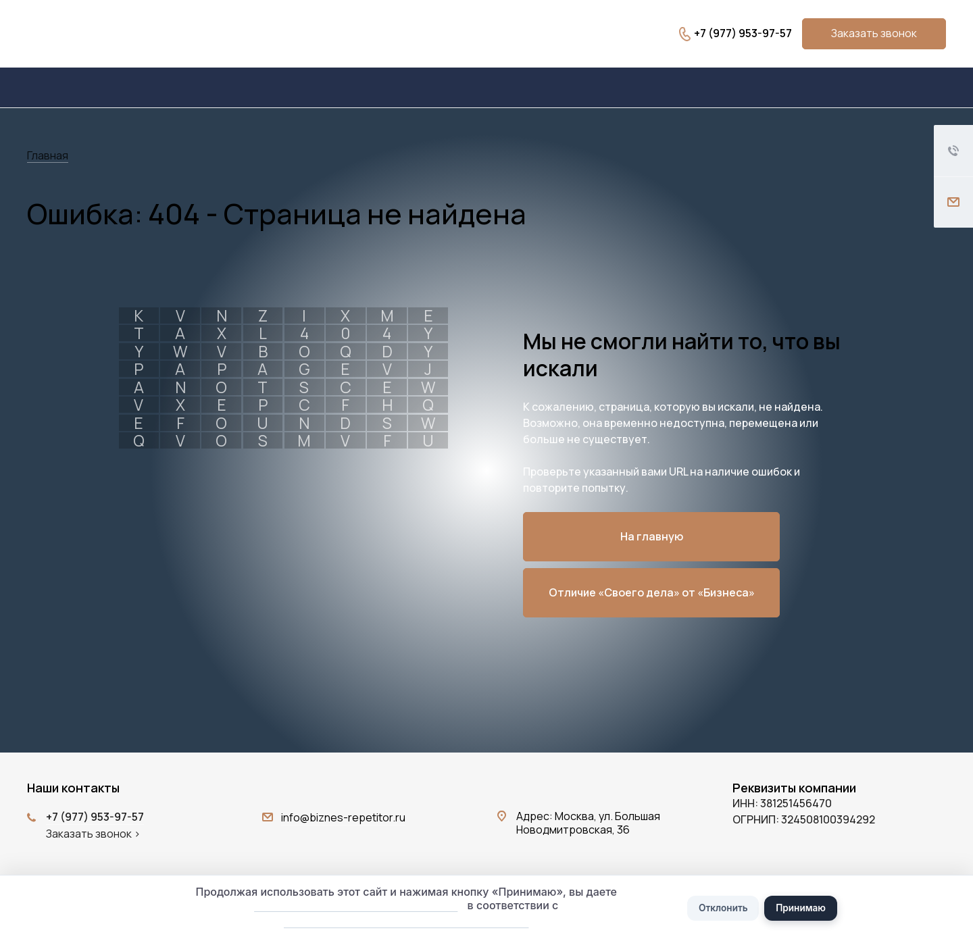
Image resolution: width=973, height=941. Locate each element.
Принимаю (803, 906)
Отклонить (721, 906)
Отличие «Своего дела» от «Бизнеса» (652, 592)
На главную (651, 536)
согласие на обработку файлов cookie (351, 904)
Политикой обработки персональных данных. (401, 921)
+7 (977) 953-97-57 (743, 33)
